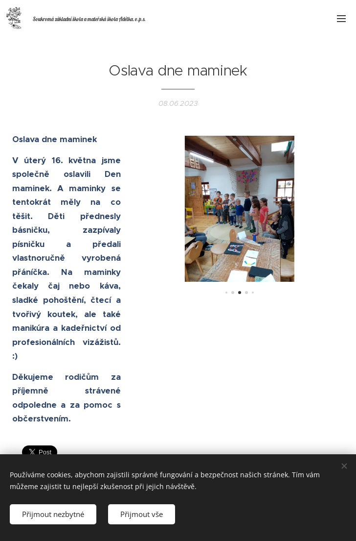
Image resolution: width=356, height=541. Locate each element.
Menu (341, 18)
